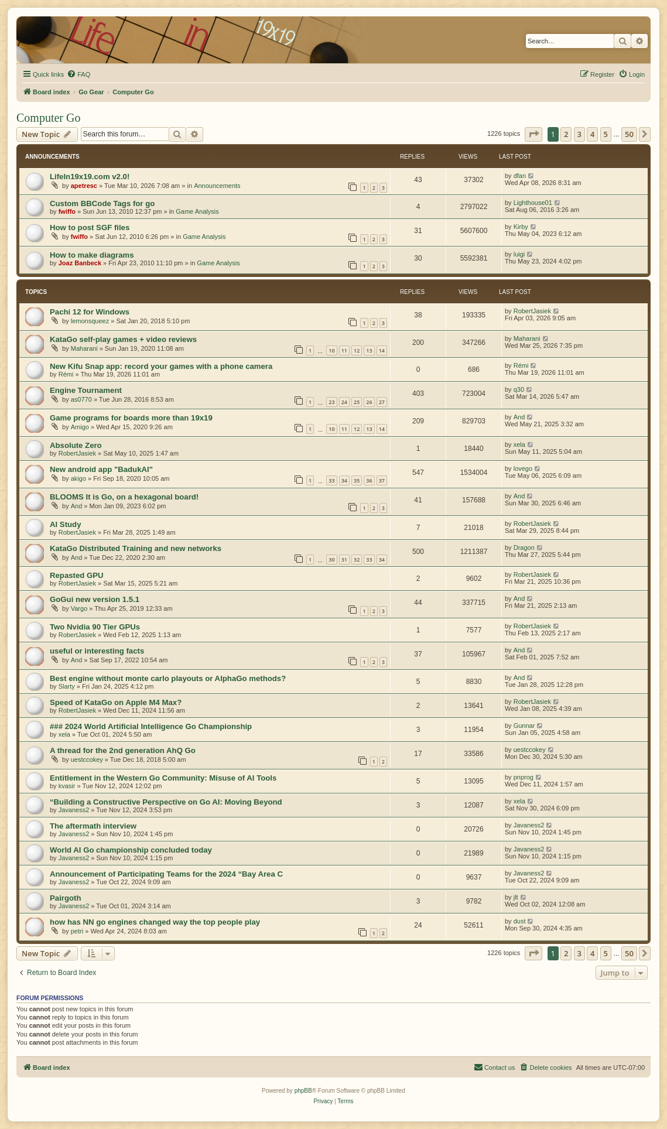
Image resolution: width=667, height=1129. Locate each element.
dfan (520, 175)
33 (331, 480)
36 (369, 480)
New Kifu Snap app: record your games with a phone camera (161, 366)
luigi (519, 254)
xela (519, 444)
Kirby (521, 226)
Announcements (217, 185)
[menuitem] (78, 74)
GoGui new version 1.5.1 (94, 599)
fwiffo (67, 211)
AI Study (65, 524)
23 (331, 402)
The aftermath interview (93, 826)
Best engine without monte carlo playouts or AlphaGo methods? (168, 678)
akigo (78, 478)
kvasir (67, 785)
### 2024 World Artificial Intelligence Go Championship (151, 726)
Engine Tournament (86, 390)
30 (331, 559)
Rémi (66, 374)
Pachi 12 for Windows (89, 311)
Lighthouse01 (533, 202)
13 (369, 350)
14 (382, 350)
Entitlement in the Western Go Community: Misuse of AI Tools (163, 778)
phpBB (303, 1090)
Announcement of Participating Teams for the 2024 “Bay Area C (166, 874)
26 (369, 402)
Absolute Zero (76, 445)
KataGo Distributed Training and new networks (135, 548)
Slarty (67, 686)
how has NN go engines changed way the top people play (155, 922)
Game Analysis (197, 211)
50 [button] (629, 134)
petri (77, 931)
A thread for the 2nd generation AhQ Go (123, 750)
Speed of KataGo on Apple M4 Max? (116, 702)
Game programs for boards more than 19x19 (131, 417)
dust (520, 921)
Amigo (80, 426)
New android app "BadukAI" (101, 469)
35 (357, 480)
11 (344, 350)
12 (357, 350)
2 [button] (566, 134)
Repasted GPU (77, 575)
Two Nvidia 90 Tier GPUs (95, 626)
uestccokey (87, 759)
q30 (519, 389)
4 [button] (592, 134)
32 (357, 559)
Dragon (524, 547)
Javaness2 (74, 809)
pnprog (523, 777)
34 (344, 480)
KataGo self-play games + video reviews (123, 339)
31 (344, 559)
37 (382, 480)
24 (344, 402)
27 (382, 402)
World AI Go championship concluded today (131, 850)
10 (331, 350)
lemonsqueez (90, 320)
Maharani (84, 348)
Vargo (79, 608)
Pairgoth (65, 898)
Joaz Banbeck (80, 262)
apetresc (84, 185)
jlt (516, 897)
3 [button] (579, 134)
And (519, 416)
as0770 (81, 399)
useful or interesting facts (97, 650)
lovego (523, 468)
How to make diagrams (92, 255)
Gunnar (524, 725)
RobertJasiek (532, 310)
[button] (533, 134)
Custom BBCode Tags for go (102, 203)
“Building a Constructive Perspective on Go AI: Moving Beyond (166, 802)
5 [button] (606, 134)
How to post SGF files (89, 227)
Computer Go (48, 117)
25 (357, 402)
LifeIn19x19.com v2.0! (89, 176)
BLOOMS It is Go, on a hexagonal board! (124, 496)
